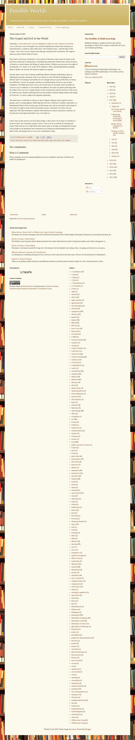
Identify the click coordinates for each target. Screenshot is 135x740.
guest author (75, 456)
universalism (75, 714)
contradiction (75, 371)
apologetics (75, 311)
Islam (73, 485)
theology (74, 695)
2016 (111, 160)
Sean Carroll (75, 660)
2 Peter (73, 289)
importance (75, 470)
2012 (111, 174)
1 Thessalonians (76, 283)
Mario (73, 536)
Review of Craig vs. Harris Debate (23, 239)
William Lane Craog (78, 723)
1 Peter (73, 280)
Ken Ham (74, 516)
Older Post (73, 215)
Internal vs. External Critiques (22, 259)
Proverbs (74, 641)
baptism (74, 317)
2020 (111, 90)
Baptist (73, 320)
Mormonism (75, 570)
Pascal (73, 601)
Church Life (19, 140)
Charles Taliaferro (77, 348)
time (72, 703)
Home (10, 27)
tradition (74, 706)
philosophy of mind (78, 621)
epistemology (75, 411)
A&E (73, 292)
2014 (111, 167)
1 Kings (74, 277)
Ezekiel (73, 425)
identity (74, 467)
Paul (72, 604)
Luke (63, 140)
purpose (74, 646)
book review (75, 328)
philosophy (75, 615)
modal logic (75, 561)
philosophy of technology (80, 626)
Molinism (74, 564)
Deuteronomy (76, 388)
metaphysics (75, 553)
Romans (74, 658)
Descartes (74, 382)
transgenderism (76, 709)
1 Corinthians (76, 272)
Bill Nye (74, 326)
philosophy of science (78, 624)
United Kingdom (77, 711)
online (73, 589)
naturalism (74, 575)
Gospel (34, 140)
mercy (73, 550)
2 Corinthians (76, 286)
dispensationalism (77, 391)
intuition (74, 479)
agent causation (76, 300)
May (113, 146)
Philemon (74, 609)
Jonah (73, 502)
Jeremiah (74, 490)
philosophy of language (79, 618)
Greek (73, 453)
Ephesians (74, 408)
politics (73, 632)
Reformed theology (77, 652)
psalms (73, 643)
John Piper (75, 499)
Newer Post (14, 215)
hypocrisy (74, 465)
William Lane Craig (78, 720)
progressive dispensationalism (81, 638)
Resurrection (75, 655)
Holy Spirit (40, 140)
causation (74, 343)
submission (75, 683)
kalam (73, 510)
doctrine (74, 396)
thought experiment (77, 700)
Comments (90, 192)
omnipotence (75, 584)
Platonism (74, 629)
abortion (74, 294)
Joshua (73, 504)
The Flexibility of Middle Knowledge (100, 39)
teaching (74, 689)
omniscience (75, 587)
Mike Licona (75, 558)
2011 (111, 177)
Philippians (75, 612)
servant (73, 663)
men (72, 547)
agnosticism (75, 303)
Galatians (74, 436)
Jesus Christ (57, 140)
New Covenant (76, 578)
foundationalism (76, 431)
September (115, 103)
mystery (74, 572)
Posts (89, 188)
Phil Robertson (76, 607)
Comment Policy (44, 27)
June (113, 143)
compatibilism (76, 365)
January (114, 156)
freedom (74, 433)
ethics (73, 414)
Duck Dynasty (76, 399)
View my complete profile (93, 77)
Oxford (73, 598)
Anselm (74, 308)
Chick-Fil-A (75, 351)
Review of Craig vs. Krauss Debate (23, 246)
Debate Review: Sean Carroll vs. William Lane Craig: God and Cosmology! (37, 232)
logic (73, 524)
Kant (73, 513)
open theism (75, 595)
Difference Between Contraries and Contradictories (29, 252)
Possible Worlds (28, 11)
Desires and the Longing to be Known (116, 126)
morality (74, 567)
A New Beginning (62, 27)
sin (72, 666)
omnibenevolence (77, 581)
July (113, 139)
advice (73, 297)
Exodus (73, 422)
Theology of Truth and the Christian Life (117, 133)
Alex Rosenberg (76, 306)
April (114, 149)
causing (74, 345)
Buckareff (74, 331)
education (74, 405)
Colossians (75, 362)
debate (73, 377)
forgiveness (75, 428)
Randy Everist (92, 66)
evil (72, 419)
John (73, 496)
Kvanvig (74, 518)
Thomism (74, 697)
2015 (111, 164)
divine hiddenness (77, 394)
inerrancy (74, 476)
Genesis (25, 140)
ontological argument (78, 592)
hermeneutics (75, 459)
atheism (74, 314)
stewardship (75, 680)
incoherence (75, 473)
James (51, 140)
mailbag (74, 533)
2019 (111, 93)
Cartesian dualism (77, 340)
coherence (74, 360)
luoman (73, 729)
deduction (74, 379)
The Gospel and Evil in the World (118, 110)
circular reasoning (77, 357)
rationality (74, 649)
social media (75, 672)
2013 (111, 170)
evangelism (75, 416)
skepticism (75, 669)
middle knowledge (77, 555)
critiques (74, 374)
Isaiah (46, 140)
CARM (73, 337)
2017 (111, 100)
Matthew (68, 140)
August (114, 106)
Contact (31, 27)
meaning (74, 544)
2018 (111, 97)
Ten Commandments (78, 692)
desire (73, 385)
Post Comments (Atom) (27, 219)
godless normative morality (80, 445)
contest (73, 368)
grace (73, 450)
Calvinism (74, 334)
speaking (74, 677)
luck (72, 527)
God (30, 140)
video (73, 717)
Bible (73, 323)
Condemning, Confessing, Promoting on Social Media (116, 117)
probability (75, 635)
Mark (73, 538)
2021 (111, 87)
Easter (73, 402)
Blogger (88, 729)
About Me (20, 27)
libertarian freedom (77, 521)
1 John (73, 274)
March (114, 153)
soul (72, 675)
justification (75, 507)
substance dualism (77, 686)
